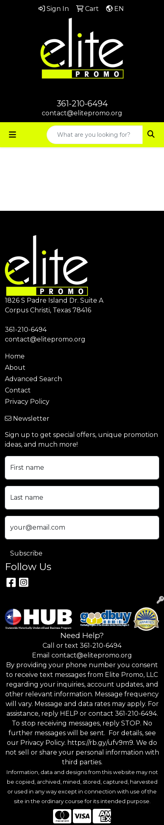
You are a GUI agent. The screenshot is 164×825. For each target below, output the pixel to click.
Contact (18, 390)
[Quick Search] (95, 134)
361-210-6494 (82, 103)
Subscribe (26, 553)
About (15, 367)
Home (15, 356)
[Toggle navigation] (12, 134)
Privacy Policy (27, 401)
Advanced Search (33, 379)
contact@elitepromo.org (82, 113)
